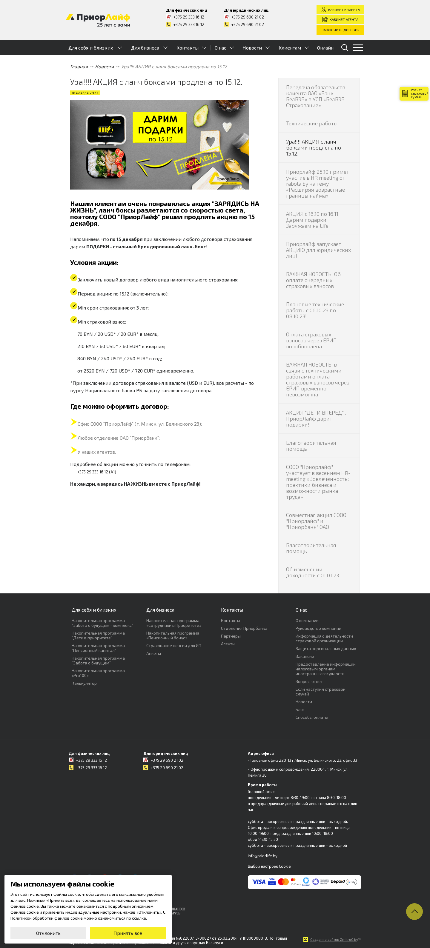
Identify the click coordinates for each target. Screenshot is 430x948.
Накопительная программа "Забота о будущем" (98, 660)
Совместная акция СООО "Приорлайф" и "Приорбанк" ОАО (316, 521)
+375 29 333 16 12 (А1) (96, 472)
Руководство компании (318, 628)
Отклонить (48, 933)
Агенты (228, 643)
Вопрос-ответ (309, 681)
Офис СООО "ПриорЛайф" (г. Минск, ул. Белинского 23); (140, 424)
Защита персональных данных (326, 648)
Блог (300, 709)
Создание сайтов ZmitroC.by (334, 939)
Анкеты (153, 653)
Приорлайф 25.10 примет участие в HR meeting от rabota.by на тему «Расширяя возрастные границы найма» (317, 183)
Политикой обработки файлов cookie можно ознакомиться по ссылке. (78, 918)
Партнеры (231, 635)
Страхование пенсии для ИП (173, 645)
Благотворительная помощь (311, 445)
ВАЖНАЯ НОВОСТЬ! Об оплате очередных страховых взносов (313, 280)
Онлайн (325, 47)
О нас (220, 47)
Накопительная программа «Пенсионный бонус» (172, 635)
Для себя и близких (90, 47)
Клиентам (290, 47)
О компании (307, 620)
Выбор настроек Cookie (269, 866)
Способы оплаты (312, 717)
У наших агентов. (97, 452)
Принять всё (127, 933)
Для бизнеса (145, 47)
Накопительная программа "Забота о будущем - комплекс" (102, 623)
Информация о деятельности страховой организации (324, 638)
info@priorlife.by (262, 855)
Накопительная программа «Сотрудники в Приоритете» (173, 623)
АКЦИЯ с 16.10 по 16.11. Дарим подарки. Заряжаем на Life (313, 219)
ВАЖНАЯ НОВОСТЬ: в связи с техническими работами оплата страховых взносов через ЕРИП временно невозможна (317, 379)
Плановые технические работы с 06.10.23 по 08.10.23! (315, 310)
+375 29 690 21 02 (247, 17)
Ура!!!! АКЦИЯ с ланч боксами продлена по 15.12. (313, 147)
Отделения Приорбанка (244, 628)
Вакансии (305, 656)
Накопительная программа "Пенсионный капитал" (98, 648)
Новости (252, 47)
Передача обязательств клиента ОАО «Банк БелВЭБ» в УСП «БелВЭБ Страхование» (315, 96)
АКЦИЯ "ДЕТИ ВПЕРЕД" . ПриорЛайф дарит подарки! (316, 418)
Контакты (187, 47)
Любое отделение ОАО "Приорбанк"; (119, 438)
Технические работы (312, 123)
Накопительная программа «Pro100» (98, 673)
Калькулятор (84, 683)
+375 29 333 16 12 (188, 17)
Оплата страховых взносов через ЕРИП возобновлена (311, 340)
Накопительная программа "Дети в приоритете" (98, 635)
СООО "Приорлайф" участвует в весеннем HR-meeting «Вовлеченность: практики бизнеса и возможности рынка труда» (318, 482)
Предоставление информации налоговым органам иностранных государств (326, 668)
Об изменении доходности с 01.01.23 (312, 572)
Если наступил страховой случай (320, 691)
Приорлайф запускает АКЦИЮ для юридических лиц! (318, 250)
